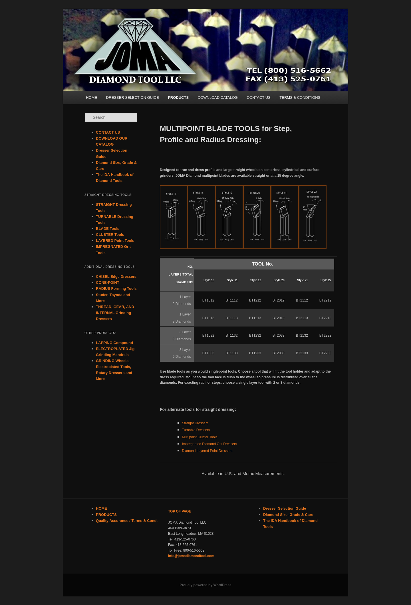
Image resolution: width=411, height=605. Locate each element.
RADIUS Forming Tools (116, 288)
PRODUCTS (178, 97)
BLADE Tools (107, 228)
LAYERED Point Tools (115, 240)
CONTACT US (258, 97)
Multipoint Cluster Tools (199, 437)
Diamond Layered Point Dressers (207, 451)
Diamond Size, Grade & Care (288, 514)
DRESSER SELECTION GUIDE (132, 97)
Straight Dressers (195, 423)
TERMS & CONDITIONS (299, 97)
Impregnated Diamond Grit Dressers (209, 444)
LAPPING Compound (114, 343)
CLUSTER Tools (110, 234)
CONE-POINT (107, 282)
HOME (91, 97)
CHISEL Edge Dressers (116, 276)
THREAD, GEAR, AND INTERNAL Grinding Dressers (115, 313)
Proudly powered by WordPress (205, 585)
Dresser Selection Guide (284, 508)
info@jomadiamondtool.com (191, 556)
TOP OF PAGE (179, 511)
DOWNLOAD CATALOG (218, 97)
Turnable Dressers (196, 430)
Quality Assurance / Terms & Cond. (127, 520)
